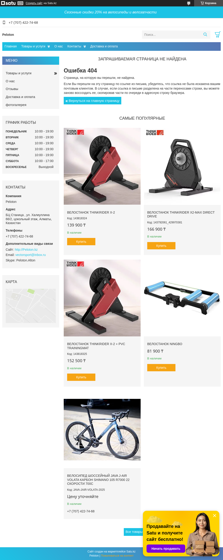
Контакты (74, 46)
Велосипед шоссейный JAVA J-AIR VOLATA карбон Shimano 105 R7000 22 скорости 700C (98, 479)
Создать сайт (34, 3)
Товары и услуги (33, 46)
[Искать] (205, 35)
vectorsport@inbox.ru (30, 255)
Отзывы (12, 89)
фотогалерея (16, 105)
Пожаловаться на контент (117, 555)
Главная (11, 46)
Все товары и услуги (141, 532)
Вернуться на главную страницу (94, 101)
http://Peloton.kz (26, 249)
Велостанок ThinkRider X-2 (91, 212)
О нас (58, 46)
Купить (81, 241)
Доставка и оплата (104, 46)
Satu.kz (130, 551)
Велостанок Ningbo (164, 344)
